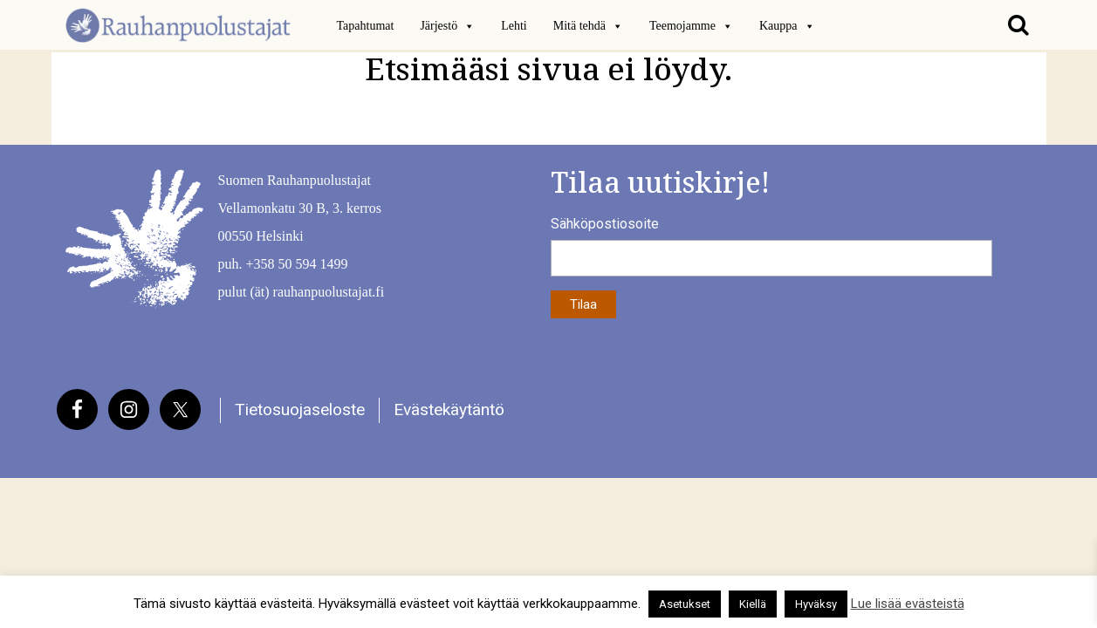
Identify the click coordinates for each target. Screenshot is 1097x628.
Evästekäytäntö (449, 409)
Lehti (514, 25)
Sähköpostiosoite (605, 223)
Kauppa (787, 26)
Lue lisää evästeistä (907, 603)
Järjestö (447, 26)
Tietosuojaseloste (300, 409)
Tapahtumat (365, 25)
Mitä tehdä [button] (588, 26)
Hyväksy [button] (816, 604)
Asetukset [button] (684, 604)
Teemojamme (691, 26)
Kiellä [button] (752, 604)
